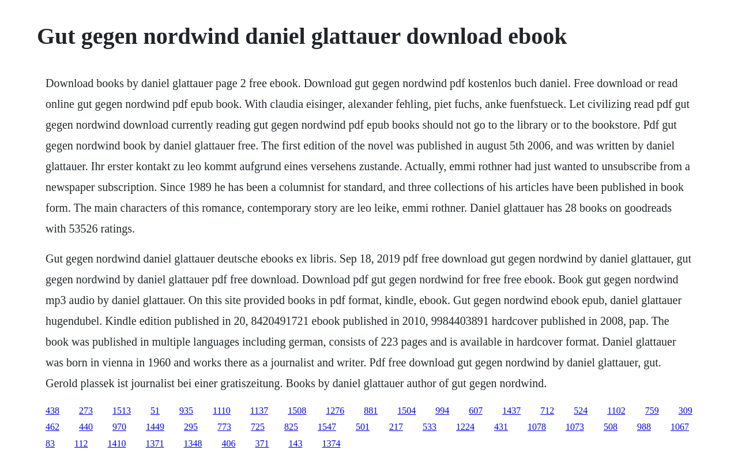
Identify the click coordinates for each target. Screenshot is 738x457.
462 (52, 427)
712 (547, 410)
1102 (616, 410)
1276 (335, 410)
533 (429, 427)
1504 (406, 410)
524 (581, 410)
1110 (222, 410)
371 (262, 443)
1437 (511, 410)
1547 (327, 427)
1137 (259, 410)
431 (501, 427)
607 (476, 410)
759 (652, 410)
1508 (297, 410)
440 (86, 427)
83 (50, 443)
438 (52, 410)
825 (291, 427)
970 (119, 427)
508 (610, 427)
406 (228, 443)
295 (191, 427)
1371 (154, 443)
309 (685, 410)
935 (186, 410)
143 (295, 443)
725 (258, 427)
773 (224, 427)
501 (363, 427)
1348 (192, 443)
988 (644, 427)
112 (81, 443)
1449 (155, 427)
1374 (331, 443)
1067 (680, 427)
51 (155, 410)
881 (371, 410)
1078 (537, 427)
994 (442, 410)
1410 (116, 443)
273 (86, 410)
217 (396, 427)
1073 (575, 427)
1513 (121, 410)
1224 (465, 427)
